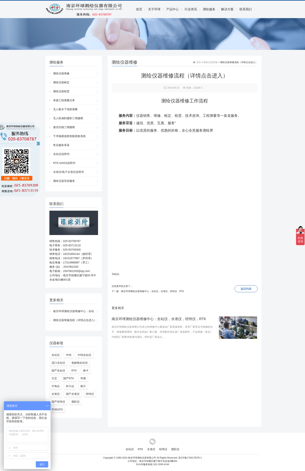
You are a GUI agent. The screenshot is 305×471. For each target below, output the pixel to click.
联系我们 (245, 9)
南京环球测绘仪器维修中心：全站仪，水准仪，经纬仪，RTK (90, 311)
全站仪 (56, 355)
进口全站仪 (58, 362)
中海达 (56, 386)
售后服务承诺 (61, 145)
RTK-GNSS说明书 (64, 163)
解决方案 (227, 9)
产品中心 (172, 9)
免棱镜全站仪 (79, 362)
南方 (83, 386)
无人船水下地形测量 (65, 109)
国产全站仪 (58, 370)
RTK (74, 370)
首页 (139, 9)
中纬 (68, 355)
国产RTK (68, 378)
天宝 (54, 378)
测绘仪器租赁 (61, 91)
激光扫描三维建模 (64, 127)
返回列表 (246, 288)
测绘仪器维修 (61, 73)
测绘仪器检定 (61, 82)
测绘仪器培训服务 (64, 180)
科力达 (70, 386)
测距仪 (75, 401)
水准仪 (56, 393)
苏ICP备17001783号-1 (190, 457)
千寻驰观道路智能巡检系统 (69, 136)
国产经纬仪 (58, 401)
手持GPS (57, 409)
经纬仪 (90, 393)
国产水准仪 (73, 393)
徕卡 (86, 370)
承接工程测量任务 (64, 100)
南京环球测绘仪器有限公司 (142, 457)
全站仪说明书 (61, 154)
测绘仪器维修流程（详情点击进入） (75, 320)
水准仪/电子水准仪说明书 (68, 171)
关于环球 (154, 9)
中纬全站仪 (84, 355)
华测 (83, 378)
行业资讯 (191, 9)
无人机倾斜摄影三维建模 (68, 118)
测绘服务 (209, 9)
